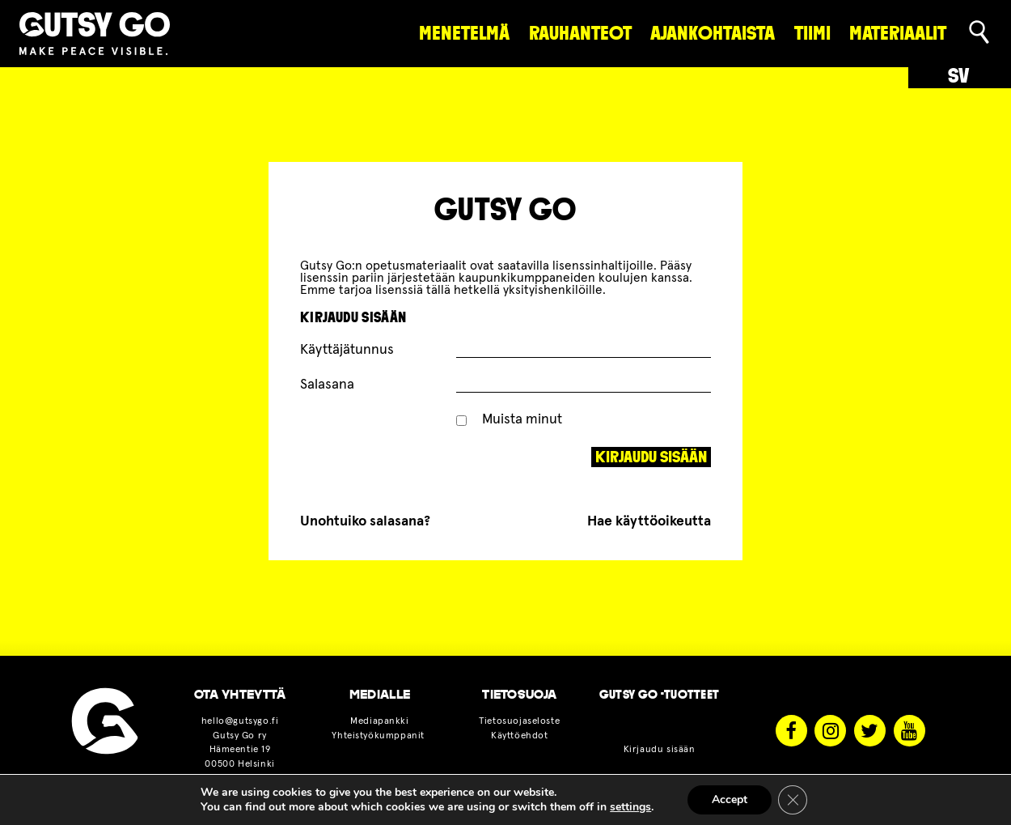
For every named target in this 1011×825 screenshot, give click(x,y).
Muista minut (509, 419)
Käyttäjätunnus (347, 349)
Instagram (830, 730)
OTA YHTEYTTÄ (240, 694)
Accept (729, 799)
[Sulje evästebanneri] (792, 799)
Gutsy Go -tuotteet (659, 694)
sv (958, 75)
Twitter (870, 730)
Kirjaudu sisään (660, 749)
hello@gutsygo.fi (239, 721)
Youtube (909, 730)
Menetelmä (464, 33)
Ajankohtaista (712, 33)
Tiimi (812, 33)
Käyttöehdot (519, 735)
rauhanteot (580, 33)
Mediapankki (379, 721)
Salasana (327, 384)
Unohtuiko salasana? (365, 521)
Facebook (791, 730)
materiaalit (897, 33)
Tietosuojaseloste (519, 721)
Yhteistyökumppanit (379, 735)
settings (630, 807)
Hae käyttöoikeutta (649, 521)
